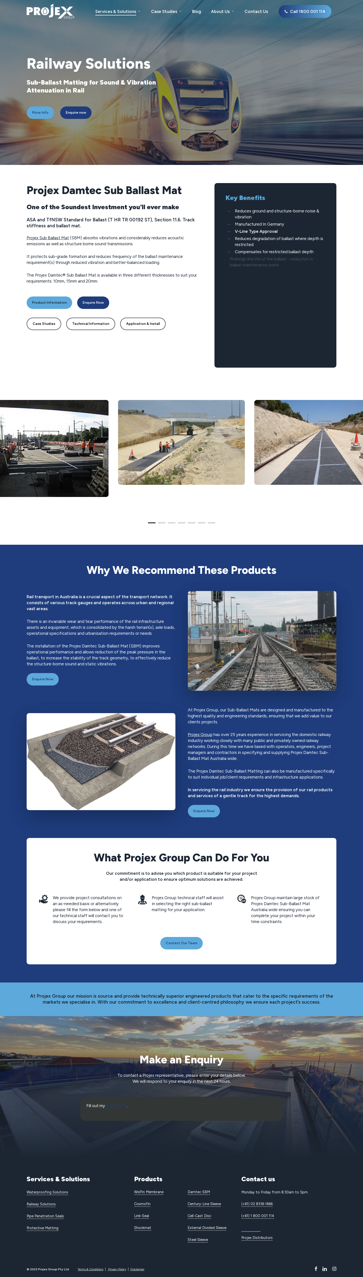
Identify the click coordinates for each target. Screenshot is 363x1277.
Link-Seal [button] (141, 1216)
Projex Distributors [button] (257, 1237)
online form (116, 1105)
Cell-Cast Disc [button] (199, 1216)
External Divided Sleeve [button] (207, 1228)
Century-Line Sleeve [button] (204, 1204)
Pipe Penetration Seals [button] (45, 1216)
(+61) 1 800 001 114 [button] (257, 1216)
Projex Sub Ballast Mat (48, 237)
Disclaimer (137, 1269)
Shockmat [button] (142, 1228)
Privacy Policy (116, 1269)
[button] (40, 112)
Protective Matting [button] (42, 1228)
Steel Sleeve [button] (198, 1239)
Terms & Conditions (90, 1269)
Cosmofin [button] (142, 1204)
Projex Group (200, 734)
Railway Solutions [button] (41, 1204)
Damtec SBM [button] (199, 1192)
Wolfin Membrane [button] (148, 1192)
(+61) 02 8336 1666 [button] (257, 1204)
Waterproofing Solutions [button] (47, 1192)
